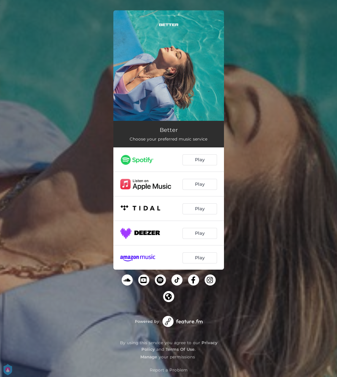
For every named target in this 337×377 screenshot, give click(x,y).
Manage (148, 356)
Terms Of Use (180, 349)
